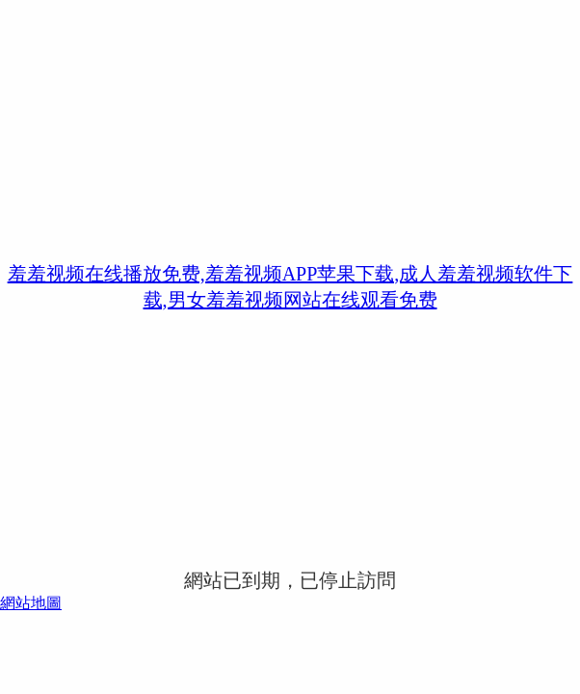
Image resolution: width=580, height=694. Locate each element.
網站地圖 (31, 603)
